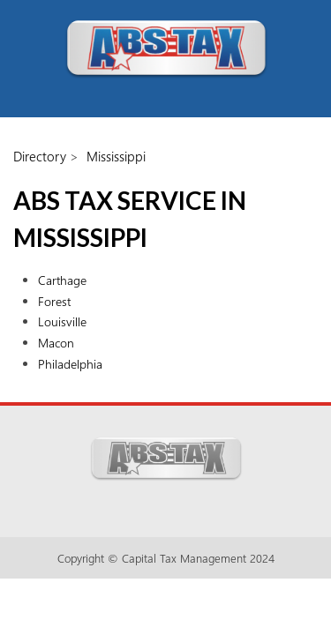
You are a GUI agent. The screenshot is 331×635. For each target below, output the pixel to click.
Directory (39, 156)
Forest (54, 301)
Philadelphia (70, 363)
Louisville (62, 321)
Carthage (62, 280)
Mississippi (116, 156)
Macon (56, 342)
